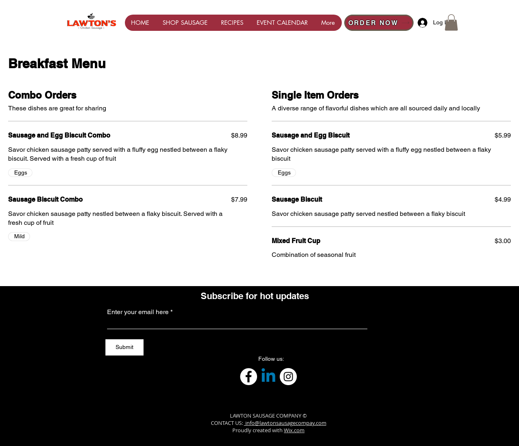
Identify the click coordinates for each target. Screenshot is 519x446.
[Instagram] (288, 376)
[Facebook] (248, 376)
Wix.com (294, 430)
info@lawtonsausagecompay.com (285, 423)
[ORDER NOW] (379, 23)
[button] (451, 22)
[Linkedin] (268, 376)
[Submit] (124, 347)
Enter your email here (138, 312)
